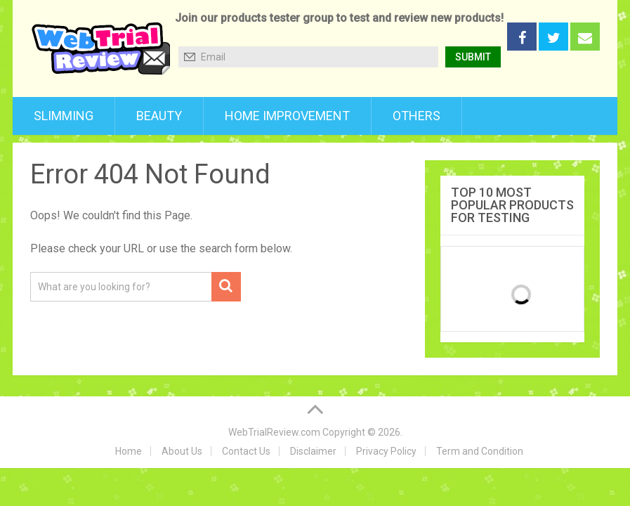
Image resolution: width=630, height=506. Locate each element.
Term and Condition (479, 451)
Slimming (63, 115)
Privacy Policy (386, 451)
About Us (182, 451)
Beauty (159, 115)
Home (128, 451)
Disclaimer (313, 451)
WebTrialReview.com (274, 432)
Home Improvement (287, 115)
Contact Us (246, 451)
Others (416, 115)
